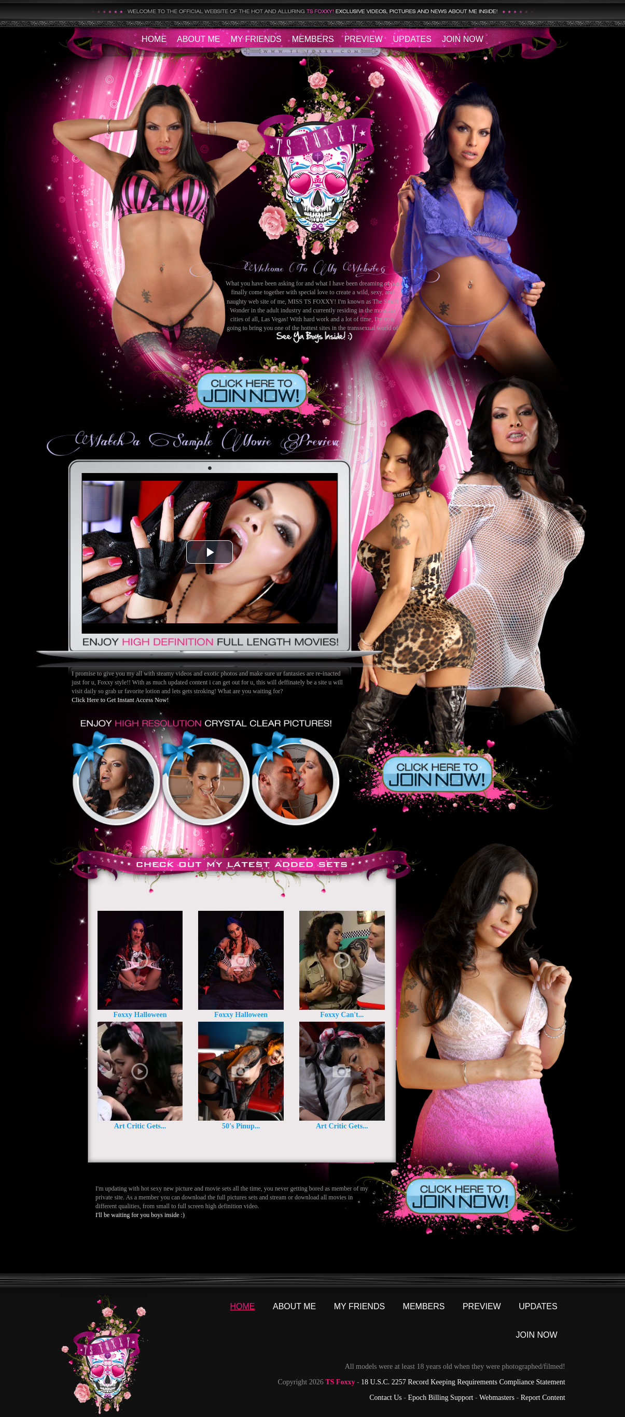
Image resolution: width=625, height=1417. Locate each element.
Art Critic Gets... (140, 1126)
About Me (198, 39)
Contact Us (385, 1397)
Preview (363, 39)
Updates (412, 39)
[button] (209, 552)
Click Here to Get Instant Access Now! (120, 700)
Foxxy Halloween (139, 1015)
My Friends (255, 39)
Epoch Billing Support (440, 1397)
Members (313, 39)
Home (154, 39)
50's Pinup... (241, 1126)
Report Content (543, 1397)
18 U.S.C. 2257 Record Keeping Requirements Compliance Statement (463, 1382)
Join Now (462, 39)
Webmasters (497, 1397)
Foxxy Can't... (342, 1015)
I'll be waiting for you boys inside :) (140, 1215)
